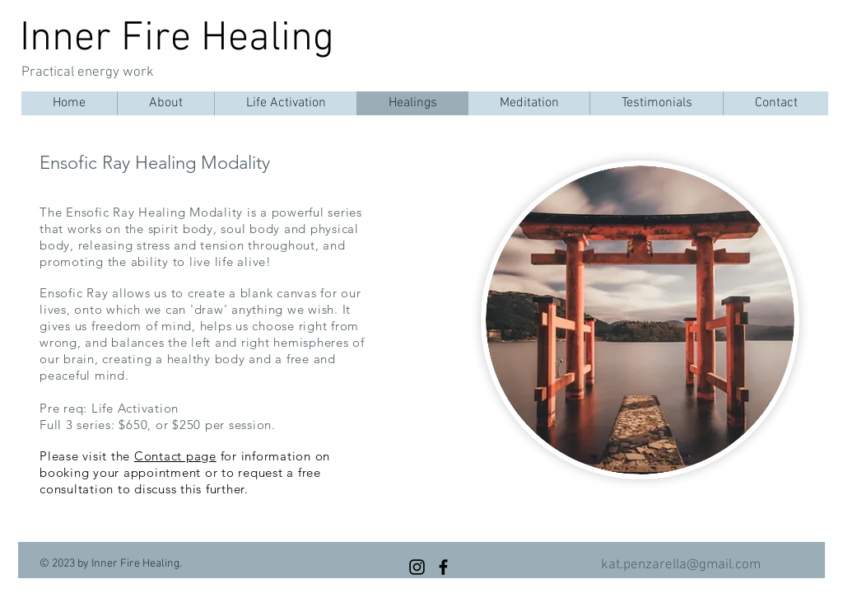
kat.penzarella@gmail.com (681, 565)
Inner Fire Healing (177, 39)
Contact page (175, 456)
